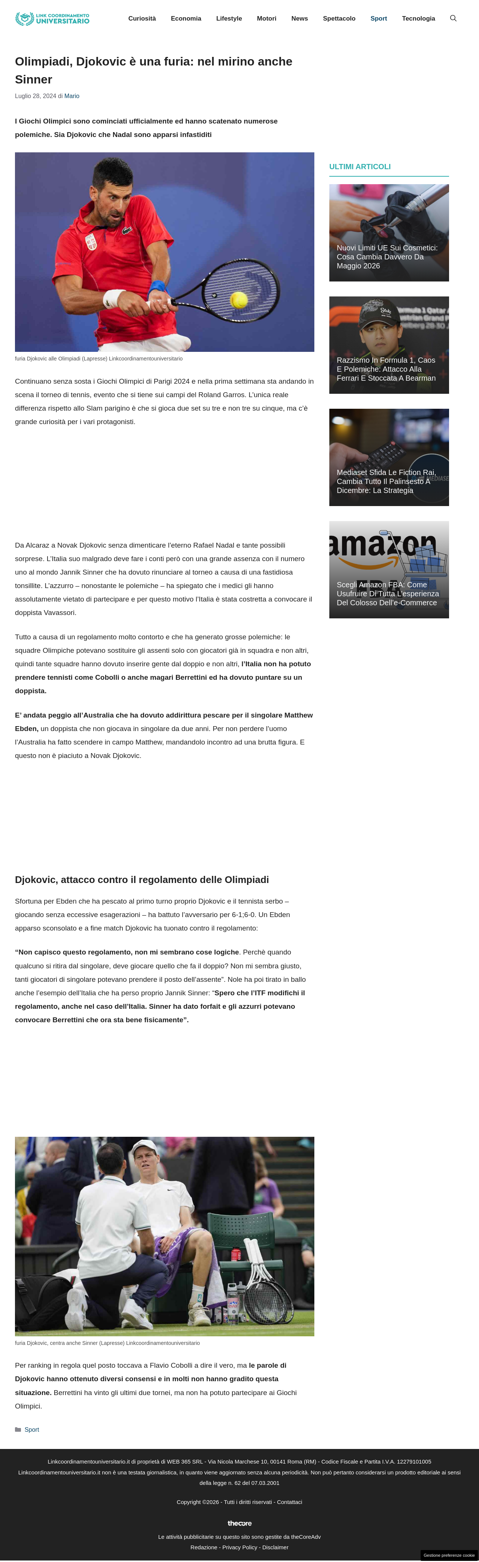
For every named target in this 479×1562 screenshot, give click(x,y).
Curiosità (142, 18)
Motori (267, 18)
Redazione (203, 1547)
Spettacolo (339, 18)
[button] (453, 18)
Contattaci (289, 1502)
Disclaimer (275, 1547)
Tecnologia (418, 18)
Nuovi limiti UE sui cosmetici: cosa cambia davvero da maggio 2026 (387, 257)
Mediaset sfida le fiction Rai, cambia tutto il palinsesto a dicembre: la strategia (386, 481)
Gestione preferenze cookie (449, 1555)
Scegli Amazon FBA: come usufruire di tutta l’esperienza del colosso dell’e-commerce (388, 594)
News (300, 18)
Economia (186, 18)
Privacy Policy (239, 1547)
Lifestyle (229, 18)
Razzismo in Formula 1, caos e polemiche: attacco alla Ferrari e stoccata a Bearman (386, 369)
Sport (378, 18)
